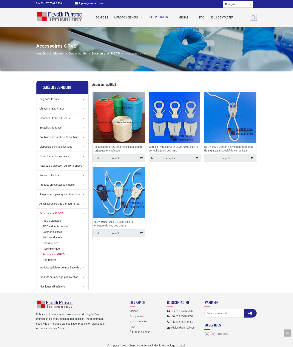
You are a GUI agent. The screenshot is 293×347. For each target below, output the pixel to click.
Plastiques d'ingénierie (52, 286)
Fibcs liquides (50, 243)
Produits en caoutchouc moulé (57, 184)
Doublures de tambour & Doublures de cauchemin (63, 137)
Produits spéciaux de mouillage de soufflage (63, 267)
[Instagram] (225, 334)
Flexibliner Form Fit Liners (54, 118)
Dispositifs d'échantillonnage (55, 146)
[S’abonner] (250, 313)
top (287, 333)
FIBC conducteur (52, 237)
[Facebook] (207, 334)
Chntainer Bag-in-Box (51, 108)
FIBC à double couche (55, 226)
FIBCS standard (51, 220)
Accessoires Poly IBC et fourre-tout (59, 203)
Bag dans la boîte (49, 99)
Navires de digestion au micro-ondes (60, 165)
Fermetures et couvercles (54, 156)
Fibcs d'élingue (51, 248)
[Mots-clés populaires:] (253, 17)
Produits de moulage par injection (58, 277)
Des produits (137, 316)
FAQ (132, 326)
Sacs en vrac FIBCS (51, 213)
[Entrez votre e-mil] (228, 313)
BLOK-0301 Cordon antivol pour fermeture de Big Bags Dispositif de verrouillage (228, 148)
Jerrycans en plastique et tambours (59, 194)
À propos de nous (140, 331)
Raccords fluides (49, 175)
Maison (134, 311)
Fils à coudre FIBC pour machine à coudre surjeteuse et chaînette (118, 148)
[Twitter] (213, 334)
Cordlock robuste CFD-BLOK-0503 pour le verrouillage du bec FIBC (173, 148)
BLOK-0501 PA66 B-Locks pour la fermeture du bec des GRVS (113, 223)
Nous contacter (138, 321)
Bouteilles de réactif (50, 127)
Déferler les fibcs (52, 231)
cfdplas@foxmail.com (89, 3)
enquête (106, 158)
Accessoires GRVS (53, 254)
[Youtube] (219, 334)
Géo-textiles (49, 259)
